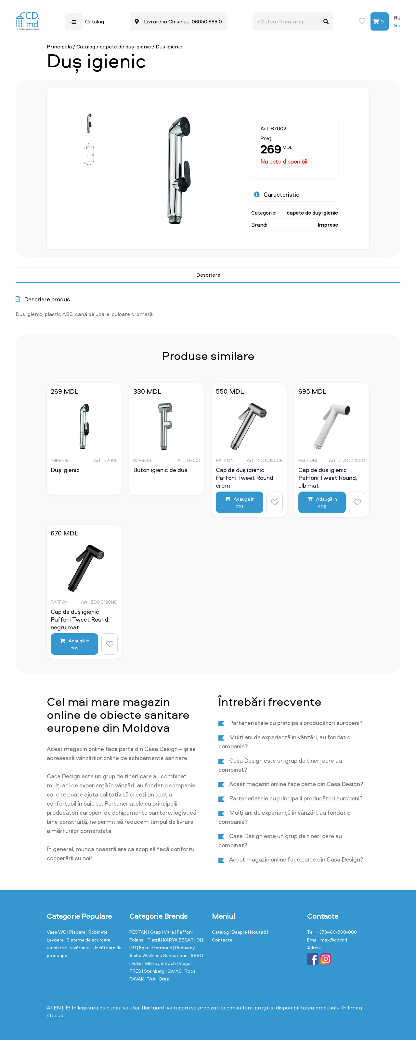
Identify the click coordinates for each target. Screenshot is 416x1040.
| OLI (198, 940)
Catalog (85, 46)
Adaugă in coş (239, 502)
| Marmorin (161, 947)
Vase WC (57, 932)
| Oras (163, 979)
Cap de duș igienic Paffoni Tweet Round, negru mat (80, 619)
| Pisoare (76, 932)
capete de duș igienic (125, 46)
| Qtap (155, 932)
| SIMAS (174, 971)
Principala (59, 46)
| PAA (151, 979)
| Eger (143, 947)
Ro (397, 25)
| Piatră (153, 940)
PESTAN (138, 932)
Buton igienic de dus (160, 470)
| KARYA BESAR (177, 940)
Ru (397, 17)
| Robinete (97, 932)
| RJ (133, 947)
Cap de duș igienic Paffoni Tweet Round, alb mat (327, 477)
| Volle (135, 963)
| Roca (190, 971)
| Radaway (184, 947)
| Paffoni (184, 932)
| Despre (239, 932)
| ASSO (195, 955)
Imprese (328, 224)
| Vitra (168, 932)
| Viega (184, 963)
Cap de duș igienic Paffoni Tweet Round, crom (245, 477)
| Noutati (257, 932)
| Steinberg (153, 971)
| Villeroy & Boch (159, 963)
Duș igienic (65, 470)
